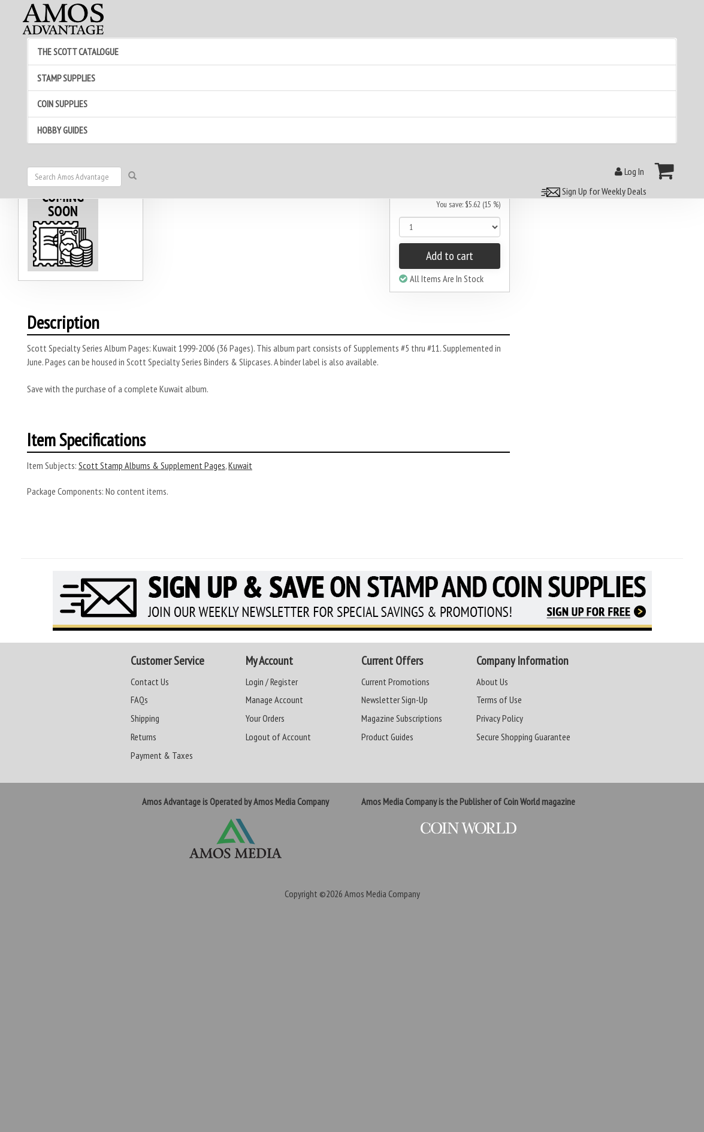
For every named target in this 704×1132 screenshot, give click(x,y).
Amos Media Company (382, 894)
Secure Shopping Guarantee (523, 737)
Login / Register (272, 682)
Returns (143, 737)
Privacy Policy (499, 718)
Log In (629, 171)
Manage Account (274, 700)
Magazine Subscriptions (401, 718)
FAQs (139, 700)
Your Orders (265, 718)
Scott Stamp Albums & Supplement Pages (151, 465)
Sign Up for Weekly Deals (591, 191)
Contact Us (150, 682)
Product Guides (387, 737)
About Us (492, 682)
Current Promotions (395, 682)
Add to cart (449, 256)
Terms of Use (499, 700)
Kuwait (240, 465)
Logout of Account (278, 737)
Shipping (145, 718)
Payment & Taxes (162, 755)
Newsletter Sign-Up (394, 700)
